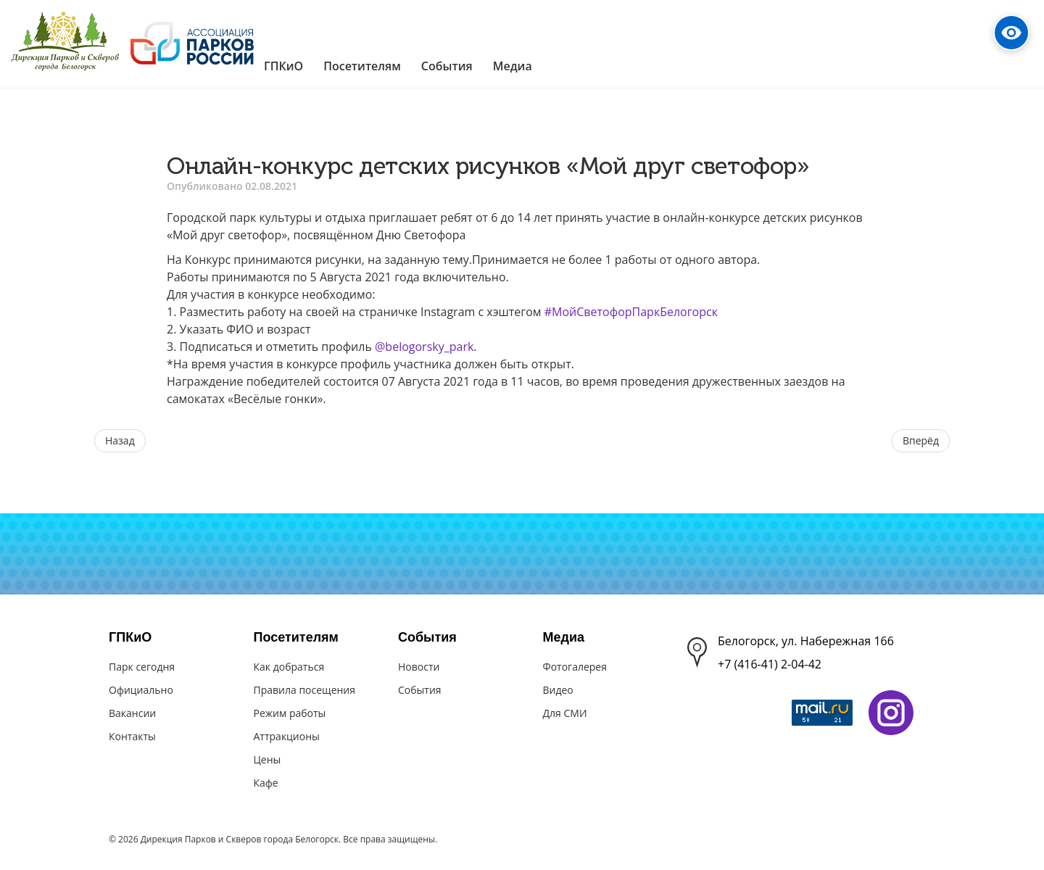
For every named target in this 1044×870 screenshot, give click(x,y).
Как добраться (289, 667)
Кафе (266, 783)
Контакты (132, 736)
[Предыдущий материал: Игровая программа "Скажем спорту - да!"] (120, 440)
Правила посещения (305, 690)
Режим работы (290, 713)
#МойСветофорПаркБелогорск (631, 312)
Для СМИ (565, 713)
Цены (267, 759)
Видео (558, 690)
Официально (141, 690)
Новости (418, 667)
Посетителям (296, 637)
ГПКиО (130, 637)
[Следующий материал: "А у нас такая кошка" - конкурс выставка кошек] (921, 440)
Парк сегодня (142, 667)
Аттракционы (287, 736)
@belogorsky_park (424, 347)
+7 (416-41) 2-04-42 (769, 664)
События (427, 637)
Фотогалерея (575, 667)
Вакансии (132, 713)
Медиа (564, 637)
